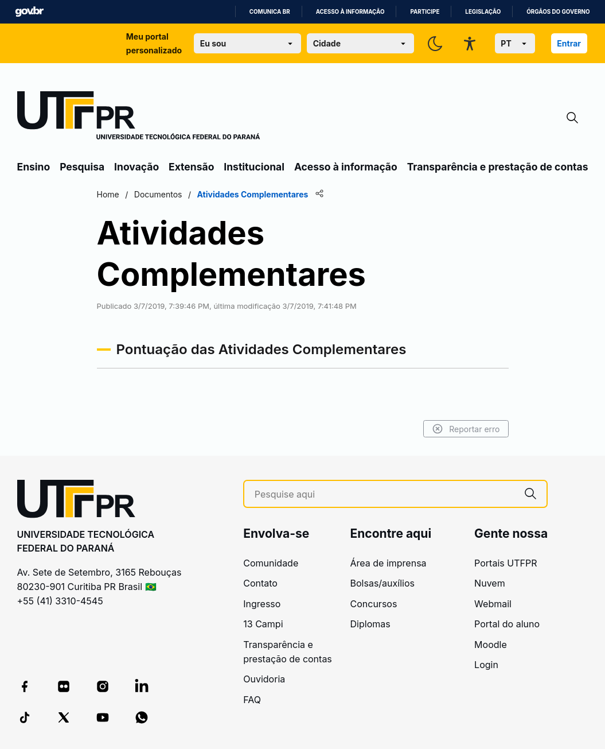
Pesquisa (82, 167)
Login (486, 664)
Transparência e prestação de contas (497, 167)
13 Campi (263, 624)
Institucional (254, 167)
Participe (424, 12)
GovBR (29, 11)
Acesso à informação (350, 12)
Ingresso (261, 604)
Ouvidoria (264, 679)
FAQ (252, 699)
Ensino (33, 167)
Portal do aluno (507, 624)
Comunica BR (269, 12)
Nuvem (489, 583)
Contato (260, 583)
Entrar (569, 43)
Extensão (191, 167)
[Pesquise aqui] (384, 494)
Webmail (493, 604)
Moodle (490, 644)
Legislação (483, 12)
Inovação (136, 167)
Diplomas (370, 624)
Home (108, 194)
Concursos (373, 604)
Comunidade (270, 563)
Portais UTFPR (505, 563)
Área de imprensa (388, 563)
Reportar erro (466, 428)
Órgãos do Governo (558, 12)
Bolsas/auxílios (382, 583)
